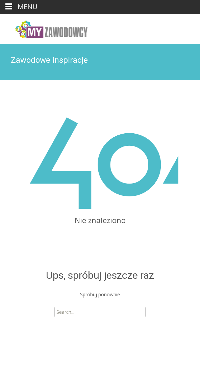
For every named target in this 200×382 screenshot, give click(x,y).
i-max (79, 368)
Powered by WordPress (34, 368)
